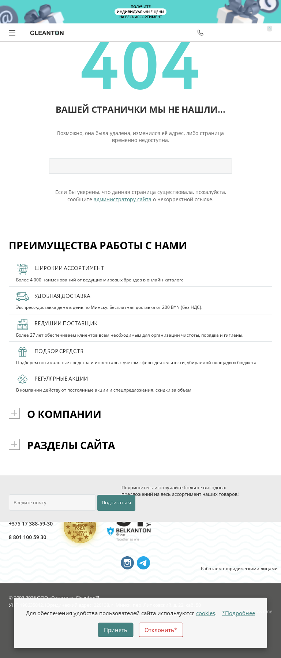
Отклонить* (161, 629)
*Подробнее (238, 613)
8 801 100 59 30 (17, 537)
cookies (205, 613)
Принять (115, 629)
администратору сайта (122, 199)
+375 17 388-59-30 (17, 523)
